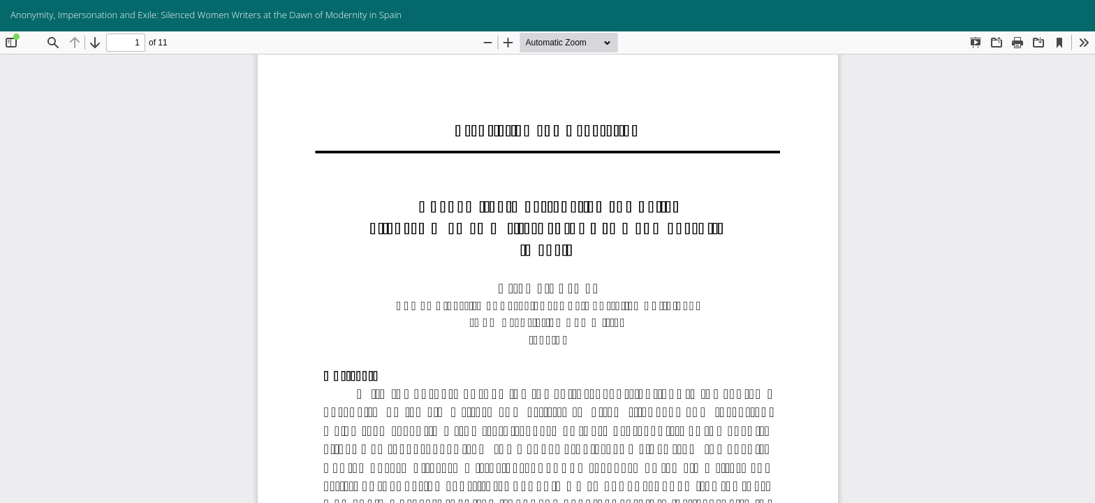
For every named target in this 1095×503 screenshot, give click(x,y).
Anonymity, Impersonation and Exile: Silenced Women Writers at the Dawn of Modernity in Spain (206, 14)
